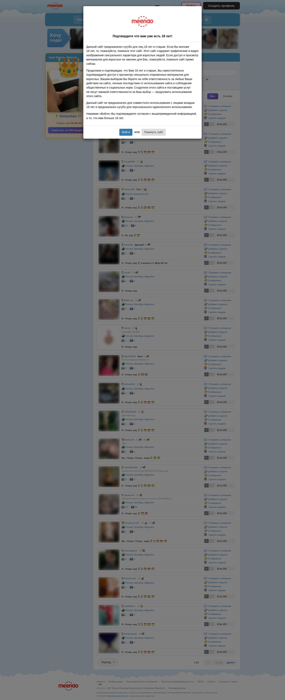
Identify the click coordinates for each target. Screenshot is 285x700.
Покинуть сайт (153, 132)
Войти (126, 132)
